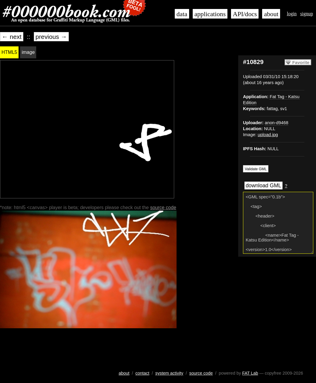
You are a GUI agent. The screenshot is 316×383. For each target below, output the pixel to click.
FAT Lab (250, 373)
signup (306, 13)
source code (163, 207)
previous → (51, 36)
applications (210, 14)
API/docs (245, 14)
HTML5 (9, 52)
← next (12, 36)
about (271, 14)
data (182, 14)
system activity (169, 373)
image (28, 52)
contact (142, 373)
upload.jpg (268, 134)
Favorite (300, 62)
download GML (263, 186)
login (292, 13)
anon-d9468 (276, 122)
